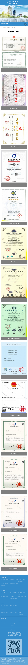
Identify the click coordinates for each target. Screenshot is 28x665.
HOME (8, 27)
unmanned (3, 593)
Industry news (4, 613)
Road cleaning (4, 597)
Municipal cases (13, 606)
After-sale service (22, 622)
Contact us (3, 622)
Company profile (5, 580)
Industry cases (4, 606)
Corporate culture (14, 580)
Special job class (22, 597)
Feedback (3, 624)
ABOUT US (13, 27)
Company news (13, 613)
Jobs (11, 622)
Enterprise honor (21, 27)
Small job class (13, 593)
